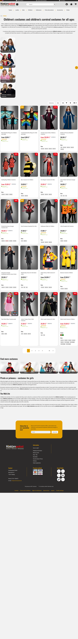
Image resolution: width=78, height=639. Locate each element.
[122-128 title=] (9, 244)
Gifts (25, 33)
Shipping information (37, 461)
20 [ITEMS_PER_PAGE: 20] (75, 103)
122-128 (44, 148)
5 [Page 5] (42, 361)
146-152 (63, 149)
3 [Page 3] (35, 361)
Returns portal (36, 463)
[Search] (41, 4)
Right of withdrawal (36, 501)
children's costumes (60, 27)
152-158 (68, 149)
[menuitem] (1, 0)
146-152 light (72, 353)
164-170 (44, 151)
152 (26, 292)
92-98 (7, 340)
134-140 (49, 148)
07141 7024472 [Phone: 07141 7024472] (14, 489)
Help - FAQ (35, 465)
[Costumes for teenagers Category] (29, 378)
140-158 (68, 293)
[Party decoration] (49, 10)
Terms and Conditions (25, 501)
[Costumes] (51, 103)
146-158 (54, 148)
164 (29, 292)
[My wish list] (71, 4)
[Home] (1, 15)
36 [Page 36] (49, 361)
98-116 (23, 198)
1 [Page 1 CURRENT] (28, 361)
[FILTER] (66, 102)
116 (65, 198)
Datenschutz (46, 501)
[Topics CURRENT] (10, 10)
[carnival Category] (68, 378)
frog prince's (70, 410)
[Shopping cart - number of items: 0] (76, 4)
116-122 (44, 292)
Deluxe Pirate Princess (51, 399)
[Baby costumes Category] (10, 378)
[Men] (23, 10)
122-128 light (72, 351)
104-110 (4, 244)
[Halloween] (38, 10)
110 (62, 198)
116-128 (63, 293)
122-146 (68, 244)
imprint (52, 501)
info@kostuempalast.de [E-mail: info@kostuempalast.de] (16, 491)
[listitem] (7, 45)
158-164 (14, 196)
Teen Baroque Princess (41, 393)
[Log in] (66, 4)
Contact (16, 501)
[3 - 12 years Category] (49, 378)
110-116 (63, 346)
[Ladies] (17, 10)
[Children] (30, 10)
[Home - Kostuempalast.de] (15, 458)
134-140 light (64, 353)
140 (23, 292)
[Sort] (70, 102)
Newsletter (35, 467)
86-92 (3, 340)
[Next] (53, 361)
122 (68, 198)
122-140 (28, 198)
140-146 (71, 147)
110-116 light (64, 351)
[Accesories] (59, 10)
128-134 (44, 196)
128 (62, 147)
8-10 (23, 340)
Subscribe (54, 442)
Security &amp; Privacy (38, 469)
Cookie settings (60, 501)
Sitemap (35, 471)
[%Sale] (68, 10)
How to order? (36, 458)
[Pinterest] (63, 490)
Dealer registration (37, 473)
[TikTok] (59, 490)
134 (23, 244)
